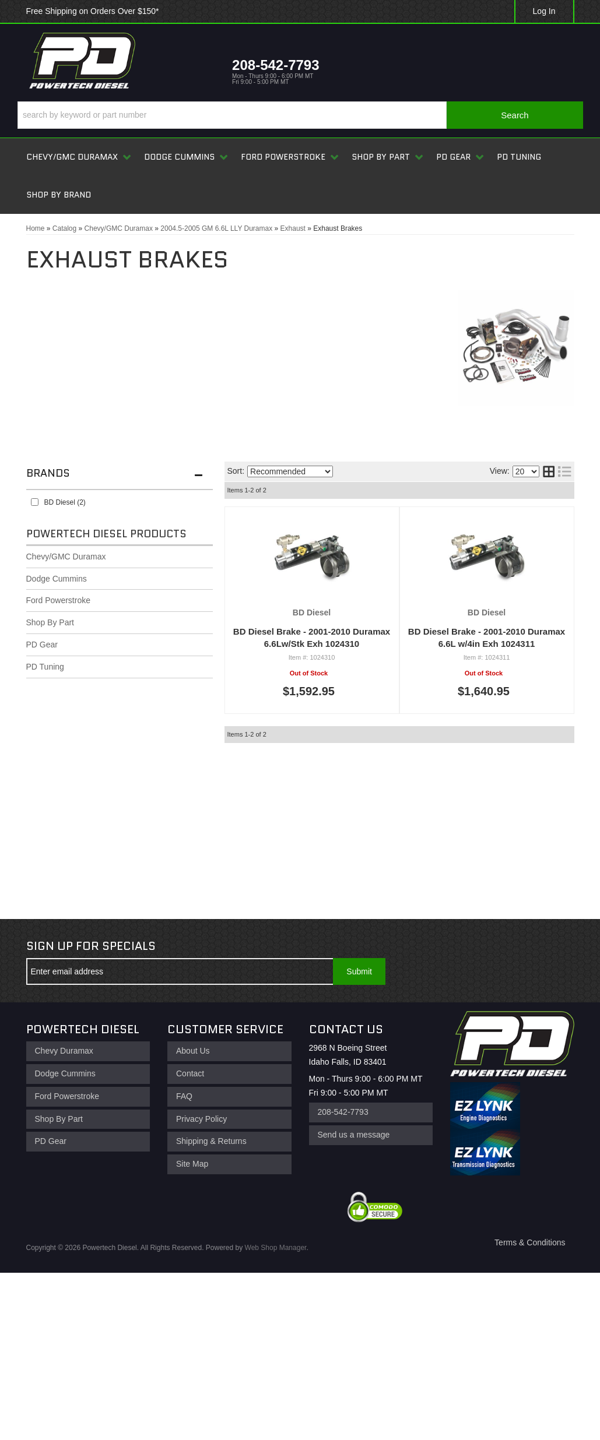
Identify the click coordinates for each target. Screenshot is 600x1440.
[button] (300, 115)
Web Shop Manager (276, 1248)
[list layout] (564, 471)
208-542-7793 (343, 1112)
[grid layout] (548, 471)
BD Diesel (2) (65, 502)
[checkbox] (34, 502)
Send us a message (354, 1134)
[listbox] (290, 471)
